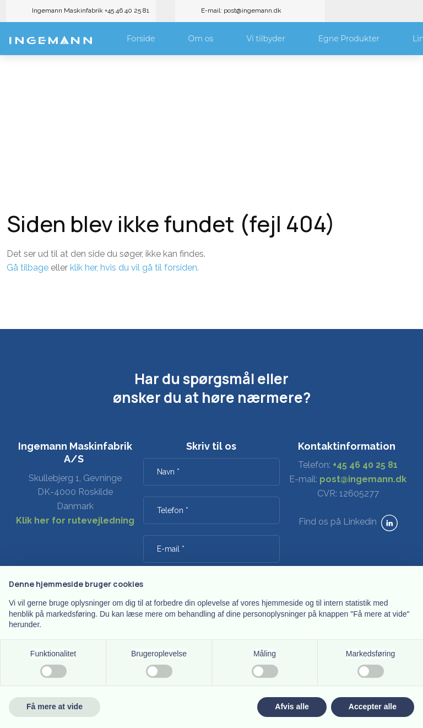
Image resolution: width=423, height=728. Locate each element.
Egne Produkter (348, 39)
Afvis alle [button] (291, 706)
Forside (141, 39)
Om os (201, 39)
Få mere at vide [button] (54, 706)
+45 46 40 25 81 (365, 465)
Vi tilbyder (265, 39)
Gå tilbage (27, 267)
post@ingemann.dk (362, 479)
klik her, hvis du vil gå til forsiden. (134, 267)
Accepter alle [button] (373, 706)
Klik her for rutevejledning (75, 520)
